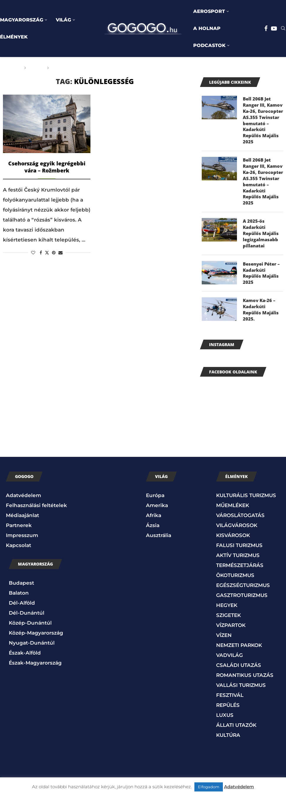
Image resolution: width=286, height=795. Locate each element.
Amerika (157, 484)
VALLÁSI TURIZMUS (241, 664)
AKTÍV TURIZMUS (238, 534)
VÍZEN (224, 614)
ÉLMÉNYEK (14, 37)
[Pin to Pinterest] (53, 252)
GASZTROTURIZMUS (242, 574)
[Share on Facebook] (41, 252)
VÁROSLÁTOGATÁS (240, 494)
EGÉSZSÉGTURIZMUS (243, 564)
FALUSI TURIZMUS (239, 524)
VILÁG (63, 20)
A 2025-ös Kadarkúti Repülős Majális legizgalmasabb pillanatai (262, 214)
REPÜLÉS (228, 684)
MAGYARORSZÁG (21, 20)
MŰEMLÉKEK (232, 484)
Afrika (153, 494)
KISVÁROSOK (233, 514)
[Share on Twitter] (47, 252)
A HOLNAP (207, 28)
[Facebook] (266, 28)
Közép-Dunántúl (30, 601)
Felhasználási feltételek (36, 484)
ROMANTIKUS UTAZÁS (244, 654)
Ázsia (152, 504)
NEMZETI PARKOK (239, 624)
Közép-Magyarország (36, 611)
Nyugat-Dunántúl (32, 621)
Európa (155, 474)
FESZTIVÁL (229, 674)
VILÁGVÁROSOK (236, 504)
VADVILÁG (229, 634)
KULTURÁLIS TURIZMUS (246, 474)
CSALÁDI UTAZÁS (238, 644)
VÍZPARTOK (230, 604)
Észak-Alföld (25, 631)
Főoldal (11, 68)
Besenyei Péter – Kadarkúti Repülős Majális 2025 (262, 249)
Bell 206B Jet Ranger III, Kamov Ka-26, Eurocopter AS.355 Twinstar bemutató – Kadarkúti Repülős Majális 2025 (262, 116)
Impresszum (22, 514)
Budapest (21, 561)
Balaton (19, 571)
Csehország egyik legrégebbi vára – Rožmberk (46, 167)
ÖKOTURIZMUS (235, 554)
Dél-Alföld (22, 581)
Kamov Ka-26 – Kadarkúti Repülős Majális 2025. (262, 285)
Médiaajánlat (22, 494)
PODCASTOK (209, 45)
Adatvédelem (23, 474)
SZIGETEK (228, 594)
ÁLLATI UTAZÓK (236, 704)
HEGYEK (226, 584)
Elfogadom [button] (208, 786)
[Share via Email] (60, 252)
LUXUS (224, 694)
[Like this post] (33, 252)
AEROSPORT (209, 11)
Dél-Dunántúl (26, 591)
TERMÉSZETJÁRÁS (239, 544)
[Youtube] (274, 28)
